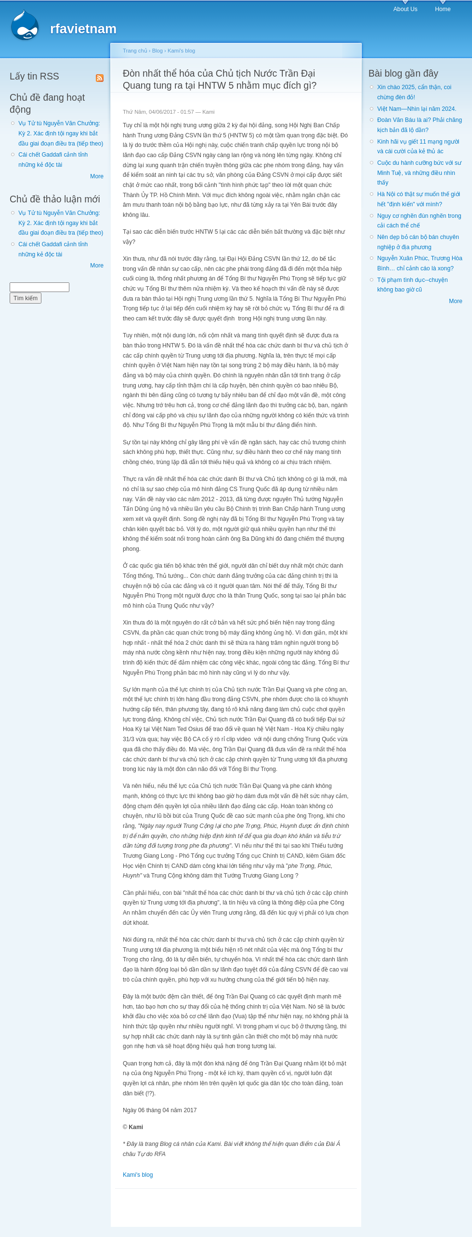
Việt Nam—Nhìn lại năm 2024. (416, 109)
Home (442, 9)
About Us (405, 9)
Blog (157, 50)
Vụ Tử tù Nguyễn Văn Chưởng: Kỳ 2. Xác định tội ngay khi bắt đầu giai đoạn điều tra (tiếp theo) (60, 133)
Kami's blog (181, 50)
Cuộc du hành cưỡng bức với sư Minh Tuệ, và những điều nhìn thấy (419, 173)
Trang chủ (135, 50)
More (97, 176)
